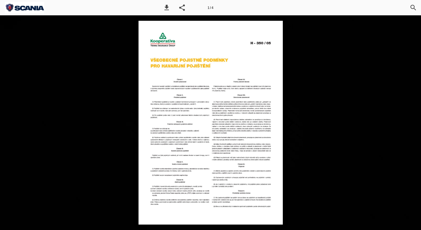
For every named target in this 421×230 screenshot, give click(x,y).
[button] (166, 7)
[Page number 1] (210, 7)
